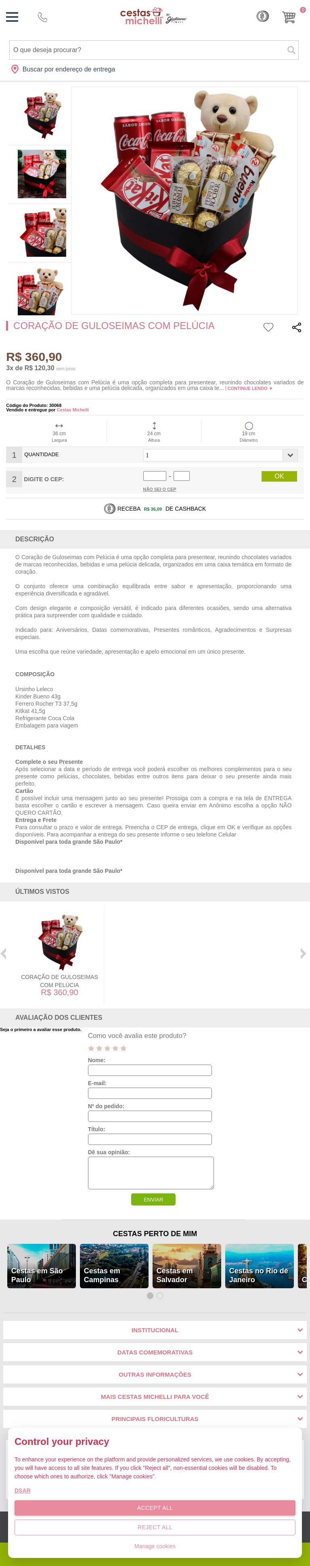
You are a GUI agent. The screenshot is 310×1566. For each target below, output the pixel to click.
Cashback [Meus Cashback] (263, 16)
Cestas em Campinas (102, 1275)
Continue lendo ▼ (250, 388)
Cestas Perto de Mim (155, 1234)
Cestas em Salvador (175, 1275)
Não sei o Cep (159, 489)
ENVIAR (153, 1200)
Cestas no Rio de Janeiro (258, 1275)
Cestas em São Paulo (37, 1275)
